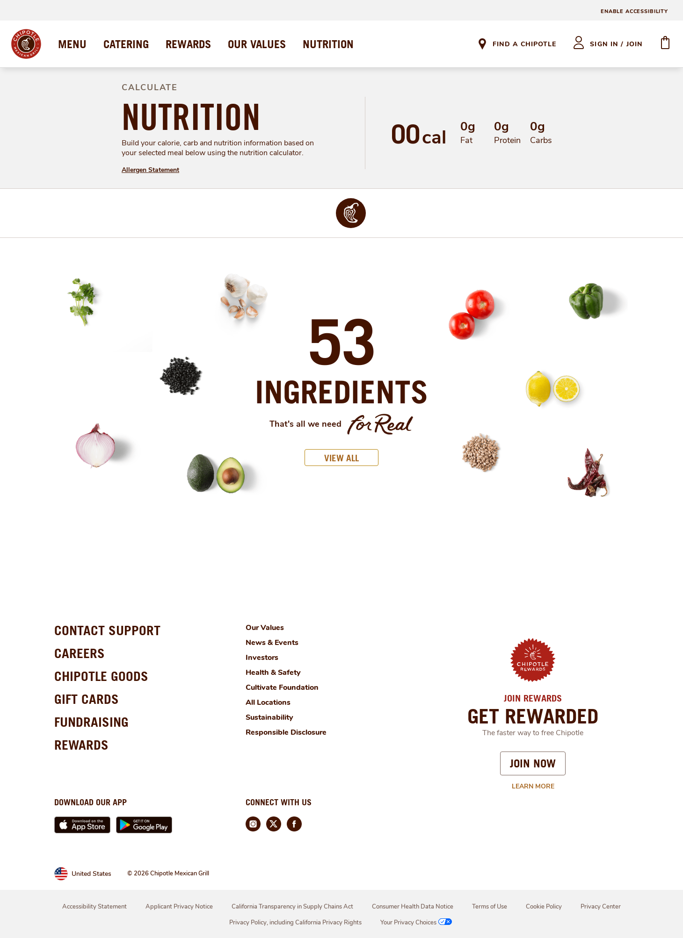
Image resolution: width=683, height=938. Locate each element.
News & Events (272, 642)
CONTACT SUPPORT (107, 630)
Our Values (265, 628)
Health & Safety (273, 672)
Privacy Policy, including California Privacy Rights (295, 922)
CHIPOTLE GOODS (101, 676)
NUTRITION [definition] (191, 116)
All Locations (268, 702)
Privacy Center (601, 906)
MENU (72, 43)
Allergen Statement (150, 169)
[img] (351, 212)
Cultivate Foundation (282, 687)
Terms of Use (489, 906)
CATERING (126, 43)
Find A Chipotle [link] (524, 44)
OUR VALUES (257, 43)
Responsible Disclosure (286, 732)
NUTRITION (328, 43)
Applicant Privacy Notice (179, 906)
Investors (262, 657)
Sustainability (269, 717)
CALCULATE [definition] (150, 87)
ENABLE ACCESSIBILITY (634, 11)
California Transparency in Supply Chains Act (292, 906)
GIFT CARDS (86, 699)
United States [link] (91, 873)
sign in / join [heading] (616, 44)
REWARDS (188, 43)
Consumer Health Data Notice (412, 906)
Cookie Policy (544, 906)
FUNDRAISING (91, 722)
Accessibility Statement (94, 906)
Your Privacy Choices (417, 922)
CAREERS (79, 653)
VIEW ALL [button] (341, 457)
